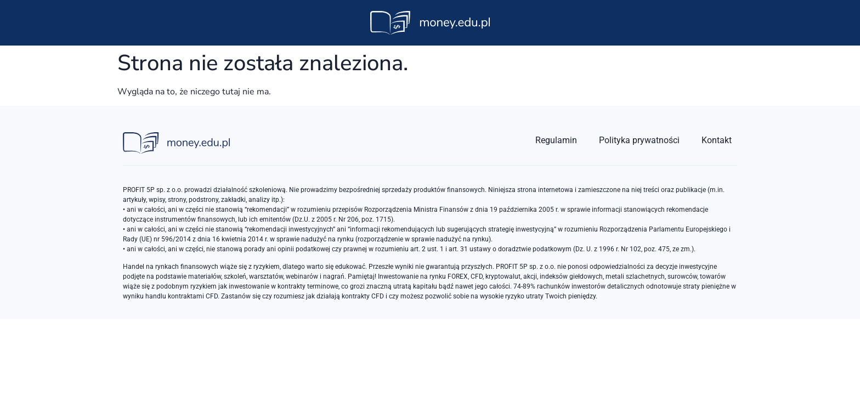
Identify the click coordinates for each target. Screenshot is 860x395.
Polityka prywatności (639, 140)
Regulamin (556, 140)
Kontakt (716, 140)
